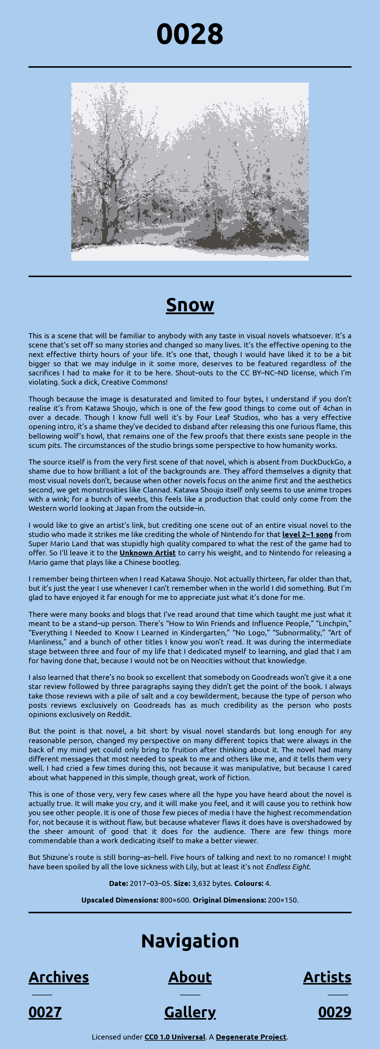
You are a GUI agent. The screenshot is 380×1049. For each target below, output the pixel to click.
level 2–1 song (307, 534)
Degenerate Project (251, 1036)
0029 (335, 1011)
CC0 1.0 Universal (175, 1036)
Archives (58, 976)
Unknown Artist (148, 552)
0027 (45, 1011)
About (190, 976)
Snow (190, 304)
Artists (327, 976)
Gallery (190, 1011)
